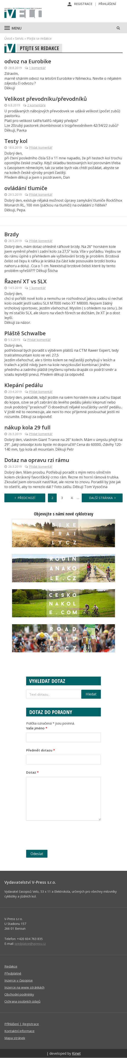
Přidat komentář (41, 148)
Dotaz (32, 772)
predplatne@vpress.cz (30, 944)
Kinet (76, 1053)
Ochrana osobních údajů (22, 1001)
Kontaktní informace (19, 1031)
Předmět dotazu (40, 750)
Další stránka (101, 498)
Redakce (10, 966)
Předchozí (26, 498)
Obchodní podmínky (19, 994)
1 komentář (37, 68)
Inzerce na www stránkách (24, 987)
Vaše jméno (36, 728)
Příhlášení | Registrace (21, 1024)
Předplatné (12, 973)
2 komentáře (36, 105)
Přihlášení (107, 4)
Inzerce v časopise (18, 980)
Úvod (8, 38)
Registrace (83, 4)
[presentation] (59, 835)
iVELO (23, 13)
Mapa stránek (14, 1038)
